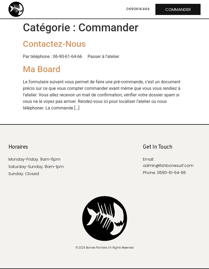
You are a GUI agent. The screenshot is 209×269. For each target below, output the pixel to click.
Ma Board (41, 69)
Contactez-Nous (54, 44)
